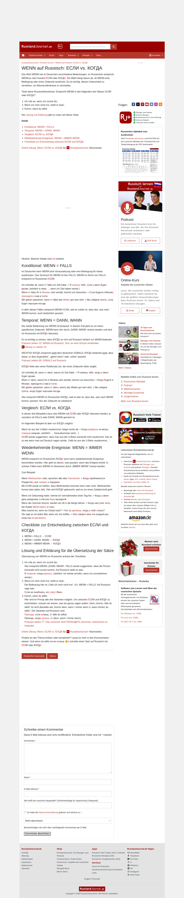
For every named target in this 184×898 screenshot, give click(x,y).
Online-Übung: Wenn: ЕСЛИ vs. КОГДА (42, 148)
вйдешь (93, 429)
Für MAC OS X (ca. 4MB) (131, 622)
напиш (76, 285)
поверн (26, 433)
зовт (53, 592)
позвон (31, 573)
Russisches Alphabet (134, 381)
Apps (61, 55)
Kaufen (151, 310)
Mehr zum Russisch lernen (134, 401)
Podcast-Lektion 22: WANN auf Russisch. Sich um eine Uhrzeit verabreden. (61, 343)
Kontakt (25, 853)
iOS (136, 479)
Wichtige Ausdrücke (134, 393)
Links (94, 873)
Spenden (25, 868)
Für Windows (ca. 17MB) (131, 613)
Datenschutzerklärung (48, 812)
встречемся (39, 518)
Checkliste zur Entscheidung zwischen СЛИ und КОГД (54, 142)
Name (27, 777)
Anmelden (154, 55)
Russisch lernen (36, 55)
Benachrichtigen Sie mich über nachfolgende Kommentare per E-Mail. (68, 823)
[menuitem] (23, 55)
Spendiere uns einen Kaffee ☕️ (136, 482)
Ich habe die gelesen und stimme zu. (54, 812)
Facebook (133, 856)
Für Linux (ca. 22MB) (129, 617)
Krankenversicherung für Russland (107, 869)
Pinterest (132, 865)
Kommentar (30, 741)
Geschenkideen (151, 570)
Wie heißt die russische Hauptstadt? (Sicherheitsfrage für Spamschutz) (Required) (61, 800)
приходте (27, 296)
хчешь (45, 618)
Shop (98, 55)
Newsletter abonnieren (134, 138)
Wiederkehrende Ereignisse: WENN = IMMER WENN (52, 138)
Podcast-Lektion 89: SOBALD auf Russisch (44, 360)
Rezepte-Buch (63, 868)
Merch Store (151, 479)
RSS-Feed (133, 875)
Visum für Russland (145, 490)
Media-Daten (27, 859)
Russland (72, 55)
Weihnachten (35, 478)
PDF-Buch (151, 241)
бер (52, 499)
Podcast (128, 385)
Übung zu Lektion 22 (35, 347)
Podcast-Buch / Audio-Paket (69, 859)
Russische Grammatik (34, 656)
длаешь (76, 510)
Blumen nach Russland (140, 499)
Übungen (145, 467)
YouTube (132, 859)
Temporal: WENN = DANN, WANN (42, 130)
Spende (132, 527)
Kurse (51, 55)
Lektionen (130, 241)
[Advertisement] (92, 20)
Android (142, 479)
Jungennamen (131, 396)
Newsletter (133, 853)
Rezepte (85, 55)
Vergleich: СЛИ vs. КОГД (39, 134)
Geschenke (74, 478)
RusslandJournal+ (79, 148)
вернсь (48, 573)
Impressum (26, 862)
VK (130, 868)
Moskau (46, 292)
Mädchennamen (132, 389)
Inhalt (130, 310)
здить (42, 507)
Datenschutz (27, 865)
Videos (52, 656)
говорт (43, 482)
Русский (96, 879)
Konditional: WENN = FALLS (39, 127)
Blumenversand (151, 549)
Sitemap (25, 856)
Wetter (66, 300)
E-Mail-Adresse (31, 789)
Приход (29, 614)
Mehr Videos (124, 368)
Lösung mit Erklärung (37, 115)
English (87, 879)
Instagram (133, 872)
